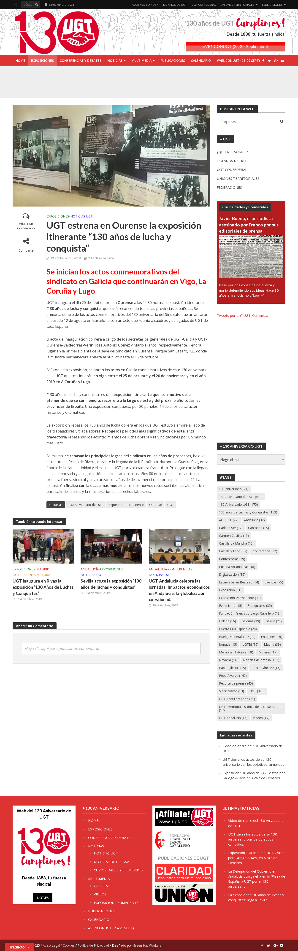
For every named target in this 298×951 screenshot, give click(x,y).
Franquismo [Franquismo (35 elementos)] (260, 605)
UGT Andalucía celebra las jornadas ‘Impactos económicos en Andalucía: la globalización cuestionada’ (179, 590)
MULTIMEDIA (141, 60)
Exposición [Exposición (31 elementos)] (230, 590)
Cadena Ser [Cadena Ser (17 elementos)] (231, 528)
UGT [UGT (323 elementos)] (257, 691)
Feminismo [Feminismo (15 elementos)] (230, 605)
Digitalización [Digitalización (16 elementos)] (232, 574)
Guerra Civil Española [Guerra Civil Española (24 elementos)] (238, 629)
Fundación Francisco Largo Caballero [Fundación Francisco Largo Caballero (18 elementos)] (250, 613)
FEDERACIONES (272, 5)
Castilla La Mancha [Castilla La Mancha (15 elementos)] (236, 543)
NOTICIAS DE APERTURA (31, 574)
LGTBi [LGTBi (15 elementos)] (250, 644)
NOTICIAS (114, 60)
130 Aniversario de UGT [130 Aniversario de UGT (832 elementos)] (241, 496)
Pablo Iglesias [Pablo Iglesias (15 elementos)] (232, 668)
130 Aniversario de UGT (85, 504)
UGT (170, 504)
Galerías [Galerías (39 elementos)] (250, 621)
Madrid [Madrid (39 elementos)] (272, 644)
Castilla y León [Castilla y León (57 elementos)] (233, 551)
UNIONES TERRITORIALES (238, 5)
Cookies (69, 945)
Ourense (155, 504)
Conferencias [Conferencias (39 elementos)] (232, 559)
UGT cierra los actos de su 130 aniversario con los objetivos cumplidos (252, 839)
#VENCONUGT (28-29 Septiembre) (235, 46)
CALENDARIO (201, 60)
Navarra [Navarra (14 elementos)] (228, 660)
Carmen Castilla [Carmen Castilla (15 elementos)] (234, 535)
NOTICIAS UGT (81, 216)
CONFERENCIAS (180, 569)
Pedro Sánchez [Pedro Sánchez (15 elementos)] (266, 668)
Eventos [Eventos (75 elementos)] (274, 582)
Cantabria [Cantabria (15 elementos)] (258, 528)
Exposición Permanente (126, 504)
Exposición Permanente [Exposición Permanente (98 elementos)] (240, 598)
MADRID (42, 569)
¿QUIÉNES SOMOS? (145, 5)
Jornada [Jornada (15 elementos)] (228, 644)
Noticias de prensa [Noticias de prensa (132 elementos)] (261, 660)
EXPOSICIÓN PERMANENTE (116, 902)
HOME (20, 60)
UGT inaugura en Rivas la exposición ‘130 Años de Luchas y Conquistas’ (43, 587)
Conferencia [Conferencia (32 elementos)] (265, 551)
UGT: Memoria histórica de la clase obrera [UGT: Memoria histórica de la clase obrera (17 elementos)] (250, 708)
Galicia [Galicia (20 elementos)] (273, 621)
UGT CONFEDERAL (204, 5)
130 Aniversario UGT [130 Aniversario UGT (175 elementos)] (238, 504)
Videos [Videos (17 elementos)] (261, 718)
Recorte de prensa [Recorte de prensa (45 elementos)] (236, 683)
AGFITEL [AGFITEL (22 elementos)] (228, 520)
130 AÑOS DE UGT (175, 5)
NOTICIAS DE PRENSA (111, 861)
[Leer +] (258, 295)
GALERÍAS (102, 885)
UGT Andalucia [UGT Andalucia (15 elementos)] (233, 718)
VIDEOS (100, 894)
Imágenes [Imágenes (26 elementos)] (271, 636)
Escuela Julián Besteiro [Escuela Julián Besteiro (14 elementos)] (239, 582)
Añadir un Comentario (26, 225)
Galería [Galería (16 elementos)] (227, 621)
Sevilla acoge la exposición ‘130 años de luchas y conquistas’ (111, 584)
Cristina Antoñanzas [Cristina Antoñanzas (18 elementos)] (237, 566)
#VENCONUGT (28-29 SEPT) (238, 60)
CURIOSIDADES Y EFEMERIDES (118, 870)
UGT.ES (43, 897)
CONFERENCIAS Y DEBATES (80, 60)
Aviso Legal (51, 945)
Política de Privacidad (93, 945)
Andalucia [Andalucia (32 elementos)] (254, 520)
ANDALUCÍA (90, 569)
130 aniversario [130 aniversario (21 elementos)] (233, 489)
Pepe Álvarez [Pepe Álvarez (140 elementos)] (233, 675)
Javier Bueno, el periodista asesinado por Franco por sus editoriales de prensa (249, 225)
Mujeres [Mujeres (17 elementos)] (268, 652)
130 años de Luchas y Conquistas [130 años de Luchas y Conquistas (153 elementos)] (248, 512)
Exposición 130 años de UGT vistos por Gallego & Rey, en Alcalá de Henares (256, 857)
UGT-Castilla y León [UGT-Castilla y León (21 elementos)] (237, 699)
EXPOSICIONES (42, 60)
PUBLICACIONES (172, 60)
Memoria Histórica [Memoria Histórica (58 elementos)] (236, 652)
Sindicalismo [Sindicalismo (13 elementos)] (231, 691)
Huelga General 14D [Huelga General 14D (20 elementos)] (237, 636)
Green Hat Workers (147, 945)
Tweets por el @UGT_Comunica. (242, 315)
